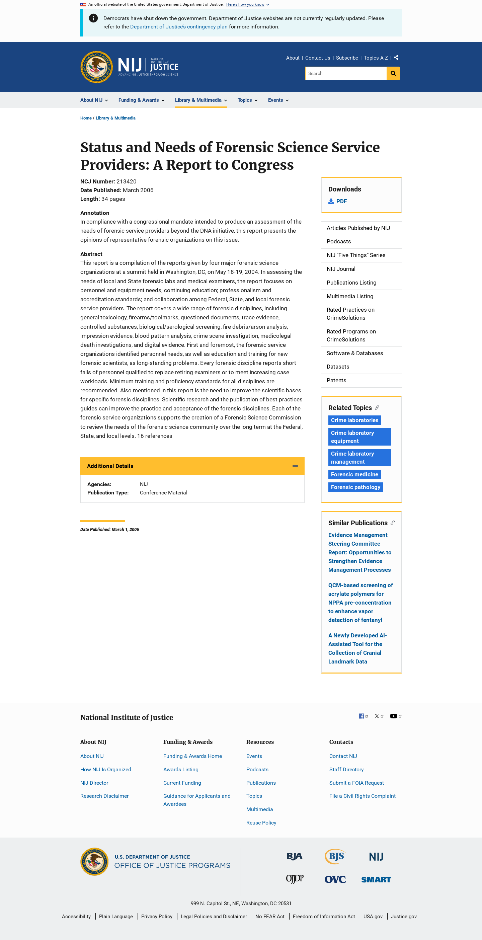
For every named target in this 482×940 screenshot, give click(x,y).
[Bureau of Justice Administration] (295, 853)
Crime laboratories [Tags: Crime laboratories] (355, 420)
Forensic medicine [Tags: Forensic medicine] (354, 474)
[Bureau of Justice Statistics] (335, 861)
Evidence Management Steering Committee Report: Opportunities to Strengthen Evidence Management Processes (360, 552)
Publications (261, 783)
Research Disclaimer (104, 796)
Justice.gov (404, 917)
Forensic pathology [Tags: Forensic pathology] (356, 487)
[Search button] (393, 73)
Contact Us (317, 58)
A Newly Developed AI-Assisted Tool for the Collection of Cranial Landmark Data (357, 648)
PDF (341, 201)
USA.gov (373, 917)
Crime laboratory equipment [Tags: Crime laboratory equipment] (352, 436)
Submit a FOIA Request (356, 783)
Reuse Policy (261, 822)
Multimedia (259, 809)
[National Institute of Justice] (376, 854)
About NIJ (92, 756)
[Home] (148, 67)
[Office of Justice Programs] (96, 67)
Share (399, 59)
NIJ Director (94, 783)
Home (86, 118)
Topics (254, 796)
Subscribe (347, 58)
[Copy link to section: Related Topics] (375, 407)
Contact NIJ (343, 756)
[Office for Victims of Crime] (335, 879)
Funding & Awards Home (192, 756)
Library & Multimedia (116, 118)
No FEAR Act (270, 917)
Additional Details (110, 466)
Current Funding (182, 783)
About (293, 58)
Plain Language (116, 917)
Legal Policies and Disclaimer (214, 917)
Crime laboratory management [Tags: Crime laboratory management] (352, 457)
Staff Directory (346, 769)
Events (254, 756)
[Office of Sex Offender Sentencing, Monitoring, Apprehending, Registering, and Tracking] (376, 878)
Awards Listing (180, 769)
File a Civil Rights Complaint (362, 796)
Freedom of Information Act (324, 917)
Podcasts (257, 769)
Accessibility (76, 917)
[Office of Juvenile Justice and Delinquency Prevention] (295, 881)
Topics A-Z (376, 58)
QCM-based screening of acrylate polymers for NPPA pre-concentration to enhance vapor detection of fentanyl (360, 602)
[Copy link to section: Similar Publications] (391, 522)
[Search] (346, 73)
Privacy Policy (156, 917)
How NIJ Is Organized (105, 769)
